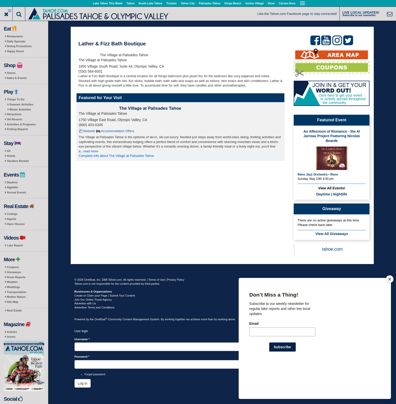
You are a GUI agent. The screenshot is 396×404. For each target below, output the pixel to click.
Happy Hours (15, 51)
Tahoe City (188, 3)
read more (90, 151)
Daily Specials (16, 41)
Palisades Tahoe (209, 3)
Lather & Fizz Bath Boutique (112, 43)
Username (82, 339)
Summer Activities (21, 104)
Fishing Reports (17, 129)
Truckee (171, 3)
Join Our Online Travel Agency (93, 299)
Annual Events (16, 192)
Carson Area (287, 3)
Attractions (14, 114)
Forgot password (95, 374)
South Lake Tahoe (150, 3)
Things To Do (15, 99)
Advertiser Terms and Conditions (95, 307)
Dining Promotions (19, 46)
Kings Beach (233, 3)
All (8, 150)
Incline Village (254, 3)
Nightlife (12, 187)
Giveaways (14, 272)
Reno (271, 3)
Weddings (13, 286)
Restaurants (15, 36)
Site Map (12, 301)
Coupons (13, 267)
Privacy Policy (175, 279)
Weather (12, 281)
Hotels (11, 155)
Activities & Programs (21, 124)
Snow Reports (16, 277)
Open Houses (16, 223)
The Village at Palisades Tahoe (150, 108)
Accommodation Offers (117, 131)
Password (82, 356)
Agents (11, 218)
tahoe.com (332, 249)
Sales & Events (17, 77)
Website (89, 131)
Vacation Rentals (18, 160)
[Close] (389, 311)
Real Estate (14, 310)
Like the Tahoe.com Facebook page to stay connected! (297, 14)
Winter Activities (20, 109)
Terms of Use (156, 279)
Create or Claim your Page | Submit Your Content (105, 295)
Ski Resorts (14, 119)
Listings (12, 213)
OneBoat (100, 319)
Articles (12, 331)
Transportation (16, 292)
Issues (11, 336)
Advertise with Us (85, 303)
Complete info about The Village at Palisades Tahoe (116, 156)
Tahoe (131, 3)
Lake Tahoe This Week (107, 3)
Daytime (12, 182)
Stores (11, 72)
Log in (82, 383)
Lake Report (15, 245)
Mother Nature (16, 296)
